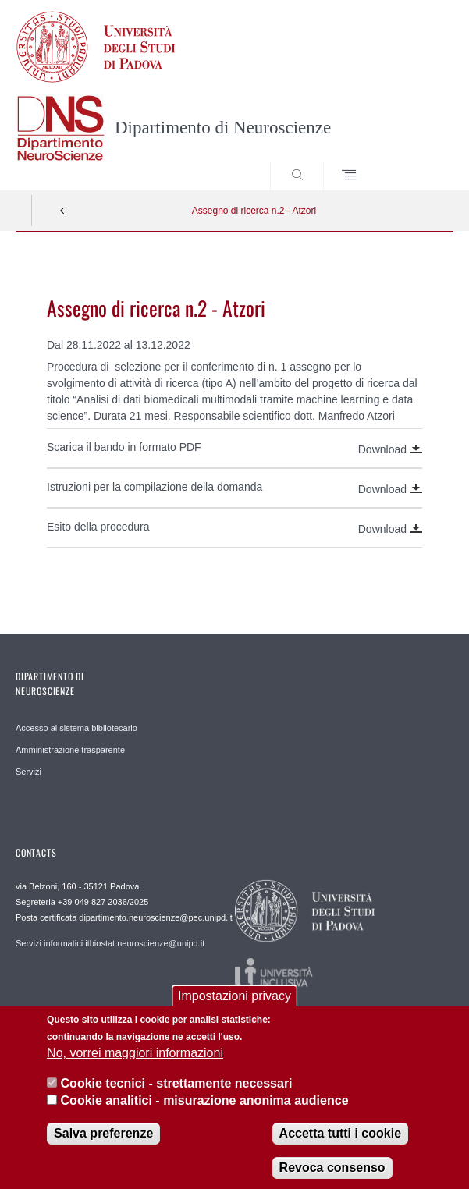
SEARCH (418, 160)
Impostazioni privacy (234, 1006)
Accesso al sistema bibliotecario (76, 728)
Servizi (28, 771)
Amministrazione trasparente (70, 749)
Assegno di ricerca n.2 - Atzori (254, 210)
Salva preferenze (103, 1144)
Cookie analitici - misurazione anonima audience (205, 1112)
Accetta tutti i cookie (340, 1144)
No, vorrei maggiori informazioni (135, 1064)
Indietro (62, 210)
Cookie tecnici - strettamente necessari (177, 1094)
